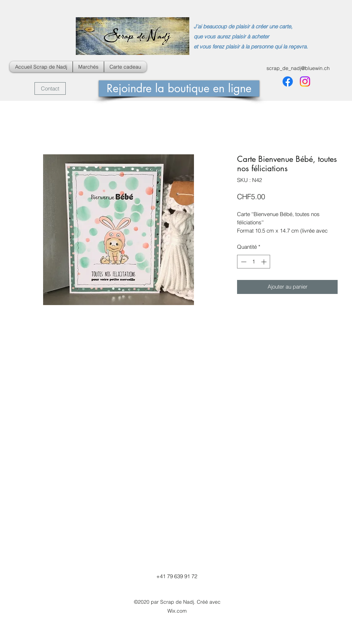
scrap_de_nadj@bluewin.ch (298, 68)
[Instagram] (305, 81)
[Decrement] (243, 261)
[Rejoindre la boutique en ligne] (179, 88)
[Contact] (50, 88)
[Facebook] (288, 81)
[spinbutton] (254, 261)
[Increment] (264, 261)
